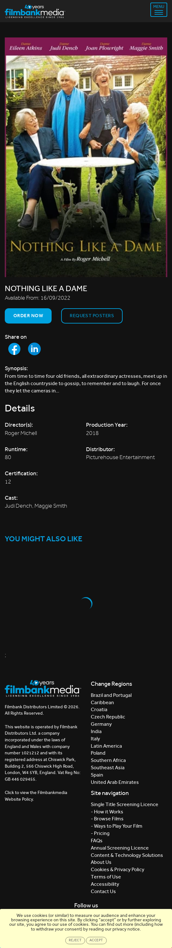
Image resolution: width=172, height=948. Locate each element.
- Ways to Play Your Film (116, 826)
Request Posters (92, 315)
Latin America (106, 746)
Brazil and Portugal (111, 695)
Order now (28, 315)
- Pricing (100, 833)
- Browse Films (107, 819)
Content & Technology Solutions (127, 855)
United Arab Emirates (115, 782)
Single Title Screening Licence (124, 804)
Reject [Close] (75, 940)
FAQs (97, 841)
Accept (96, 940)
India (96, 731)
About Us (101, 862)
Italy (95, 739)
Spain (97, 775)
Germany (101, 724)
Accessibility (105, 884)
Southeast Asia (108, 767)
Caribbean (102, 702)
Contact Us (103, 891)
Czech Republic (108, 717)
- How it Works (107, 812)
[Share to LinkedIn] (34, 349)
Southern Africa (108, 760)
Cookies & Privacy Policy (117, 869)
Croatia (99, 709)
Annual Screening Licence (120, 848)
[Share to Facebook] (14, 349)
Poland (98, 753)
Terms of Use (106, 877)
